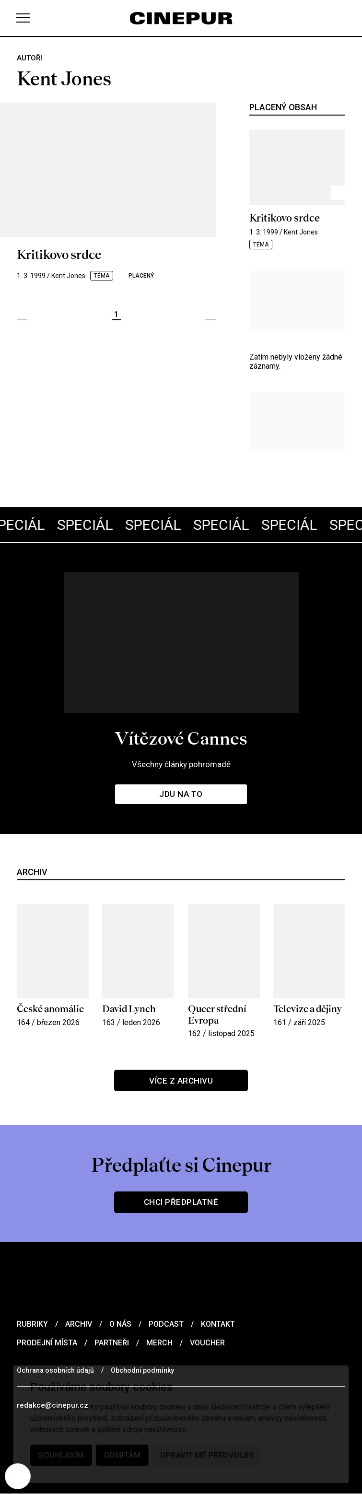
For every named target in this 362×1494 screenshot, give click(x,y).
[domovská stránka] (181, 18)
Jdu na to (181, 794)
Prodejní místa (47, 1342)
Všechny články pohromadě (181, 764)
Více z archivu (181, 1080)
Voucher (207, 1342)
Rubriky (32, 1324)
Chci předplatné (181, 1202)
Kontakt (218, 1324)
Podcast (166, 1324)
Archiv (78, 1324)
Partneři (111, 1342)
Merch (159, 1342)
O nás (120, 1324)
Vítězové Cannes (181, 738)
